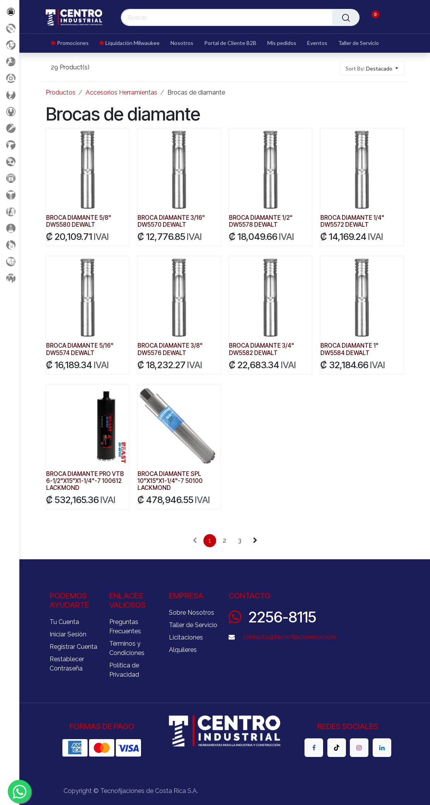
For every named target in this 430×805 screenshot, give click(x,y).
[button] (372, 68)
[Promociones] (9, 28)
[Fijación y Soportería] (9, 194)
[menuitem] (72, 43)
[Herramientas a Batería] (9, 144)
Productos (61, 92)
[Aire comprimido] (9, 61)
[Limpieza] (9, 211)
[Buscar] (345, 17)
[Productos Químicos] (9, 228)
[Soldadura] (9, 261)
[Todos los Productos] (9, 11)
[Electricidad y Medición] (9, 178)
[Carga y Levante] (9, 94)
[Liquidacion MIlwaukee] (9, 44)
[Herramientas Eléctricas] (9, 128)
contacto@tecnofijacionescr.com (289, 637)
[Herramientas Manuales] (9, 111)
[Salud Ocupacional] (9, 161)
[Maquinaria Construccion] (9, 278)
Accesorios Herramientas (121, 92)
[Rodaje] (9, 244)
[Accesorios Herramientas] (9, 78)
